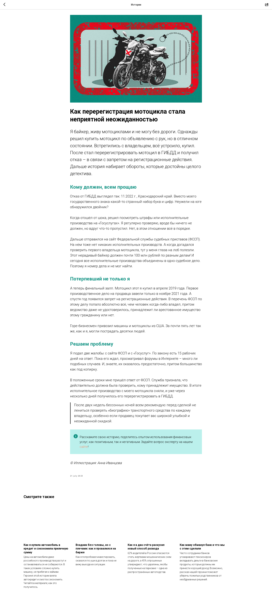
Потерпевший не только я (100, 280)
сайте (84, 448)
